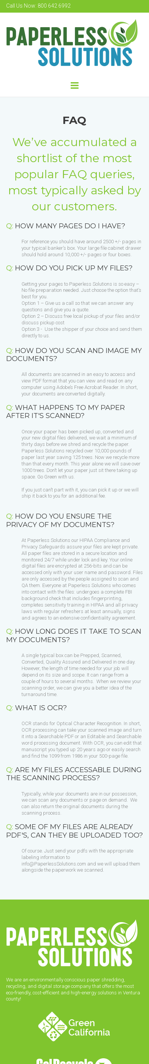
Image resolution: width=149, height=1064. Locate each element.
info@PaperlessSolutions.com (54, 864)
